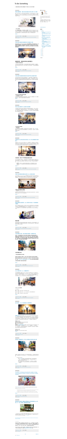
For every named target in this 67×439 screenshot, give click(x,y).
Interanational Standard (24, 396)
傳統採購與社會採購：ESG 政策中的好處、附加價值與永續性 (46, 41)
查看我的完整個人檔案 (42, 27)
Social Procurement (26, 101)
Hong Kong (18, 71)
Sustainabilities (29, 101)
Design (19, 334)
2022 (41, 50)
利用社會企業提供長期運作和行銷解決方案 (24, 42)
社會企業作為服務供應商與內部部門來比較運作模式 (26, 75)
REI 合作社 (28, 259)
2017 (41, 52)
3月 (42, 48)
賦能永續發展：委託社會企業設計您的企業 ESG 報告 (26, 11)
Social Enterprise (19, 101)
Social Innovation (25, 197)
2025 (41, 30)
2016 (41, 53)
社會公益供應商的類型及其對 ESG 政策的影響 (25, 174)
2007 (41, 54)
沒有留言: (20, 69)
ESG (17, 265)
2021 (41, 51)
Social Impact (22, 101)
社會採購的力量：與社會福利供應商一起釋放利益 (25, 233)
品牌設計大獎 (17, 315)
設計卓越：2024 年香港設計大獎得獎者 (23, 302)
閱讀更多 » (16, 67)
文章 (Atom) (18, 435)
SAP (35, 128)
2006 (41, 55)
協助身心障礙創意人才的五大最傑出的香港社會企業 (26, 339)
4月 (42, 31)
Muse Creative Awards (18, 386)
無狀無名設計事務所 (21, 324)
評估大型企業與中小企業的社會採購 (22, 106)
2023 (41, 49)
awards (18, 334)
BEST (19, 396)
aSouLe (46, 11)
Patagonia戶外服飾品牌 (22, 259)
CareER (21, 358)
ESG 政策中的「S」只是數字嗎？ (22, 270)
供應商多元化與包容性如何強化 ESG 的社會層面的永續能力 (46, 38)
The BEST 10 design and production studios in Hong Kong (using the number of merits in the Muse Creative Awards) (26, 373)
